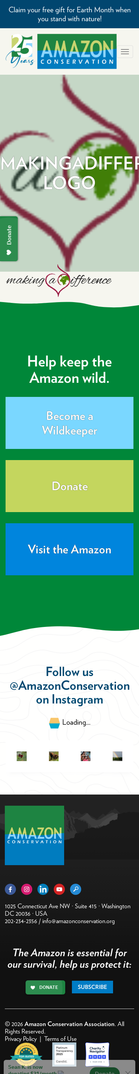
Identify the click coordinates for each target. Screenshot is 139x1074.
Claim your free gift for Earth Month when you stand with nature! (70, 14)
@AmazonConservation (70, 685)
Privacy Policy (21, 1038)
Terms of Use (60, 1038)
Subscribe (92, 987)
